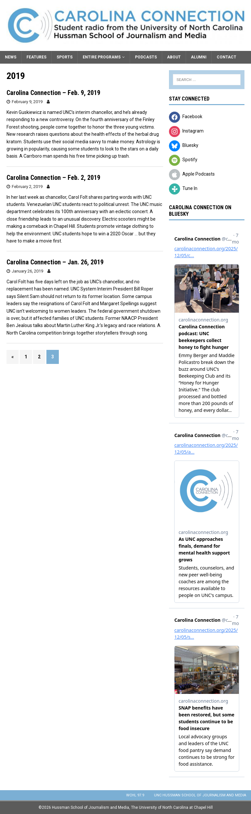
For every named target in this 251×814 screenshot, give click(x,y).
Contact (226, 57)
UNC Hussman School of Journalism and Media (200, 795)
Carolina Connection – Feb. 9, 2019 (53, 93)
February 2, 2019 (27, 186)
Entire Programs (102, 57)
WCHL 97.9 (135, 795)
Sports (65, 57)
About (174, 57)
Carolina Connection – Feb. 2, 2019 (53, 177)
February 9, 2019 (27, 101)
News (10, 57)
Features (36, 57)
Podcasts (146, 57)
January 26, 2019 (27, 271)
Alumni (199, 57)
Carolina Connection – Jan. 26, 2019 (55, 262)
